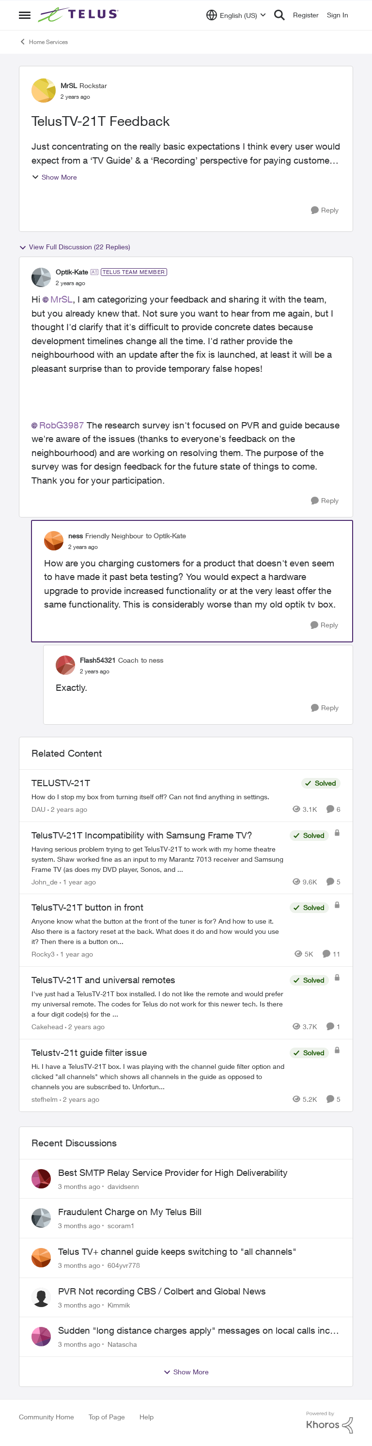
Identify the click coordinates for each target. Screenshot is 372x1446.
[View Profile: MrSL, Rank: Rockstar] (43, 90)
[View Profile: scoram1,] (41, 1218)
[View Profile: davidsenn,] (41, 1178)
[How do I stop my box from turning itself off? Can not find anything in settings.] (163, 796)
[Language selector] (236, 15)
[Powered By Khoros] (330, 1423)
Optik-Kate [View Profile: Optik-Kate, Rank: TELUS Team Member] (72, 272)
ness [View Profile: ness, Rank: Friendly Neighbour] (75, 536)
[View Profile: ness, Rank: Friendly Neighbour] (53, 540)
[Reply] (325, 210)
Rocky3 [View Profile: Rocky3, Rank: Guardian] (43, 954)
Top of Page (107, 1417)
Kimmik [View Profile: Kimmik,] (119, 1304)
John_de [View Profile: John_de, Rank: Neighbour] (44, 881)
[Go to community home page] (79, 15)
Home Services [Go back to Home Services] (43, 42)
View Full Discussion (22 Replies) (74, 247)
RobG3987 (61, 425)
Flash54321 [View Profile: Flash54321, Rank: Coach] (98, 660)
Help (147, 1417)
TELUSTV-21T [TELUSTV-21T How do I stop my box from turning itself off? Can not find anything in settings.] (60, 782)
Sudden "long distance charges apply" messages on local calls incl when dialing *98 (195, 1331)
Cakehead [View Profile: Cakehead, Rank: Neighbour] (47, 1026)
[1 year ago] (78, 881)
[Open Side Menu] (24, 15)
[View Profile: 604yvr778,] (41, 1257)
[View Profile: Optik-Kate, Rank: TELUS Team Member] (41, 277)
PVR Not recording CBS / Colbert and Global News (162, 1291)
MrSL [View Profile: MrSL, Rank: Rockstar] (69, 85)
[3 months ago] (79, 1186)
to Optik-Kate (166, 536)
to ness (152, 660)
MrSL (61, 299)
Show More (54, 177)
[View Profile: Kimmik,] (41, 1297)
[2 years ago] (67, 809)
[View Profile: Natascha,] (41, 1336)
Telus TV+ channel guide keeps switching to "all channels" (177, 1251)
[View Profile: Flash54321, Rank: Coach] (65, 665)
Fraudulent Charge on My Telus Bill (130, 1211)
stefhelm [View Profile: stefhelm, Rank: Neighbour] (44, 1099)
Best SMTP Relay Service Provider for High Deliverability (173, 1172)
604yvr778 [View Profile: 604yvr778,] (124, 1265)
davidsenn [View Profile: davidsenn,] (123, 1186)
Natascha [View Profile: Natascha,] (122, 1344)
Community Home (46, 1417)
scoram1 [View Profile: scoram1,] (121, 1225)
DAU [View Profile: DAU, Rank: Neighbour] (38, 809)
